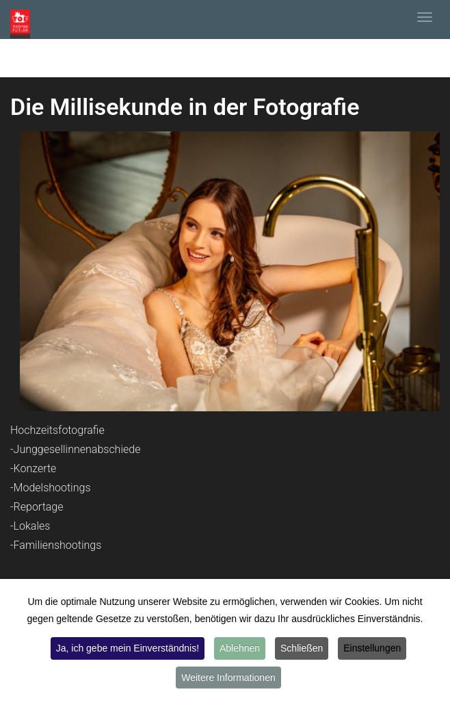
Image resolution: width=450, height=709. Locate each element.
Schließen (301, 648)
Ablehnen (240, 648)
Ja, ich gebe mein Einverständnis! (127, 648)
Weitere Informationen (228, 678)
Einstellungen (372, 648)
